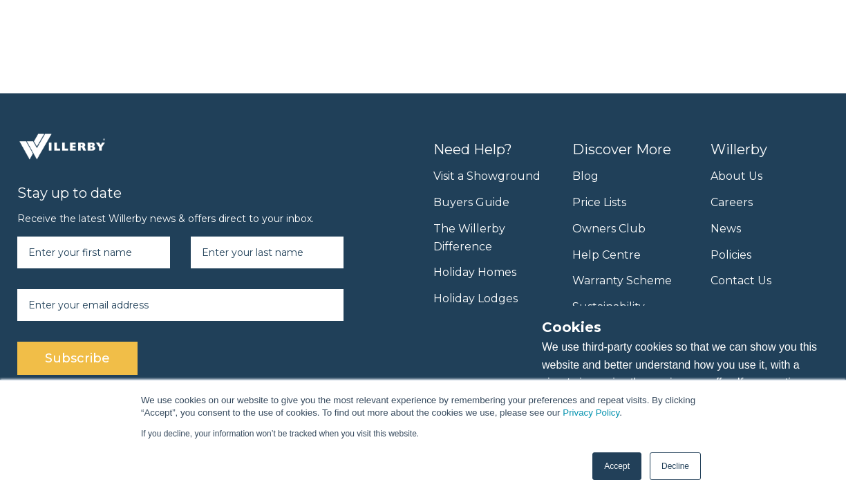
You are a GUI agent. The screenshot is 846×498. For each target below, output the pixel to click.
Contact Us (741, 280)
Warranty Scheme (622, 280)
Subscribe (77, 358)
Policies (731, 254)
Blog (585, 176)
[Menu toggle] (815, 26)
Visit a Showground (486, 176)
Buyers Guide (471, 202)
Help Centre (606, 254)
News (726, 228)
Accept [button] (617, 466)
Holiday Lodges (475, 298)
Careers (732, 202)
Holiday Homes (474, 272)
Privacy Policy (591, 412)
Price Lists (599, 202)
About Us (736, 176)
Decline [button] (675, 466)
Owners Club (609, 228)
